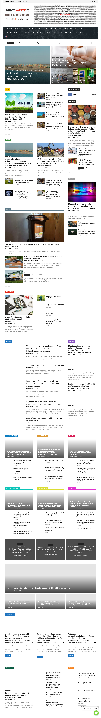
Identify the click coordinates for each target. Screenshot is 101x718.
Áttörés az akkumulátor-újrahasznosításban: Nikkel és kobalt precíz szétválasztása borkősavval (81, 637)
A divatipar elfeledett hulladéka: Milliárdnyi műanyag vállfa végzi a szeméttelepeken (21, 470)
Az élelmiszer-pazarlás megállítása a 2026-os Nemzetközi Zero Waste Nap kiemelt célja (85, 479)
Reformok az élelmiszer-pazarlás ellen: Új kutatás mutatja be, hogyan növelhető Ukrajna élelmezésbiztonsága (86, 462)
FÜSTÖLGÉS (20, 544)
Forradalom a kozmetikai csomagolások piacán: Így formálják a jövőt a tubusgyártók (18, 505)
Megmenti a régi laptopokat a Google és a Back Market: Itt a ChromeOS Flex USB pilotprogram (81, 206)
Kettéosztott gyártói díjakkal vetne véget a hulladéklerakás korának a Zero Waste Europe (54, 529)
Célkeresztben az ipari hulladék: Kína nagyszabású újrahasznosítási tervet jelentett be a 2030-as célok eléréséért (86, 514)
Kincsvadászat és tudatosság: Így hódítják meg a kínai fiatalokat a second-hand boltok (55, 95)
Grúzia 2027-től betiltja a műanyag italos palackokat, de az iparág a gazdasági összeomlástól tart (86, 522)
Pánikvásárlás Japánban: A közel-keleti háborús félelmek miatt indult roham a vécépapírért (22, 477)
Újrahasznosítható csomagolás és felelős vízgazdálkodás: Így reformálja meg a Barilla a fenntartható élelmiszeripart (49, 452)
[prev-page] (6, 133)
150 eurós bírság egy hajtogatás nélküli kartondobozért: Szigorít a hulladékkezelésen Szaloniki (54, 514)
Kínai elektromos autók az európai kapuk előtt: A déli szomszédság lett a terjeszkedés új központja (19, 452)
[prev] (90, 43)
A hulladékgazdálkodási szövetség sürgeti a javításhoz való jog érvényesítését (86, 700)
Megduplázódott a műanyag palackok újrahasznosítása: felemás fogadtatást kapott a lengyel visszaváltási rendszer (80, 349)
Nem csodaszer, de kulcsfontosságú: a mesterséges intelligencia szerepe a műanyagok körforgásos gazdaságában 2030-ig (23, 194)
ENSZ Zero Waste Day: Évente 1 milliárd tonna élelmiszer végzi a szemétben (80, 452)
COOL (7, 112)
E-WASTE (70, 201)
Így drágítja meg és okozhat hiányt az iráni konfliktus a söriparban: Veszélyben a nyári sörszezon (23, 462)
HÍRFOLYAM (10, 67)
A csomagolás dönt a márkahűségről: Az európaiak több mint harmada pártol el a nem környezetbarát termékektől (23, 531)
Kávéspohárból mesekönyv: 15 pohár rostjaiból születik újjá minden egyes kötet (17, 695)
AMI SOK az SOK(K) (79, 74)
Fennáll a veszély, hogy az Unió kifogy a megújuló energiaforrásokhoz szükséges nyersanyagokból (43, 383)
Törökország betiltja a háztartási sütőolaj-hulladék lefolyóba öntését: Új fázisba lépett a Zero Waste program (82, 504)
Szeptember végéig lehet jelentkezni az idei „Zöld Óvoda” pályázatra (54, 321)
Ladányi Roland (8, 121)
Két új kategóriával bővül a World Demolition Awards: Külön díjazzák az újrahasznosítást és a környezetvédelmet (50, 162)
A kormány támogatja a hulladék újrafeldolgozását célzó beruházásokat (18, 319)
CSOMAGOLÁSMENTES (57, 57)
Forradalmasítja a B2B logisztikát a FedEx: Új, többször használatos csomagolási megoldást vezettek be (22, 524)
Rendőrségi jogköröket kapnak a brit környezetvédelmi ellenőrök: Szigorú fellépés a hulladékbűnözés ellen (50, 505)
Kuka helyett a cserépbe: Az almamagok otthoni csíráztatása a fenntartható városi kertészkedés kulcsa (54, 478)
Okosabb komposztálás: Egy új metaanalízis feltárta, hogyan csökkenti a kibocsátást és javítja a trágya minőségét (50, 637)
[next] (93, 43)
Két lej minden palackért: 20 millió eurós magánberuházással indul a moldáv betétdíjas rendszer (81, 386)
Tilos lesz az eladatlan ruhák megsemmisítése (45, 365)
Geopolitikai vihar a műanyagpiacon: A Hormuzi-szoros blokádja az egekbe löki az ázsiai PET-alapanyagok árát (46, 43)
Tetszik (94, 94)
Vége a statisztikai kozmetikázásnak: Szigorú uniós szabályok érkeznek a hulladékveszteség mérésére (44, 348)
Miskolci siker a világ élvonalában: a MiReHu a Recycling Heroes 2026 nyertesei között (18, 117)
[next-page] (9, 133)
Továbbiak (82, 706)
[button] (94, 33)
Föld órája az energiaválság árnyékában (54, 460)
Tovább (8, 655)
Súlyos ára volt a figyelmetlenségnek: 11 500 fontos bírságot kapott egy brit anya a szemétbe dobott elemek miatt (86, 162)
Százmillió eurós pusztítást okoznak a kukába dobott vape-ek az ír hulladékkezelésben (87, 150)
